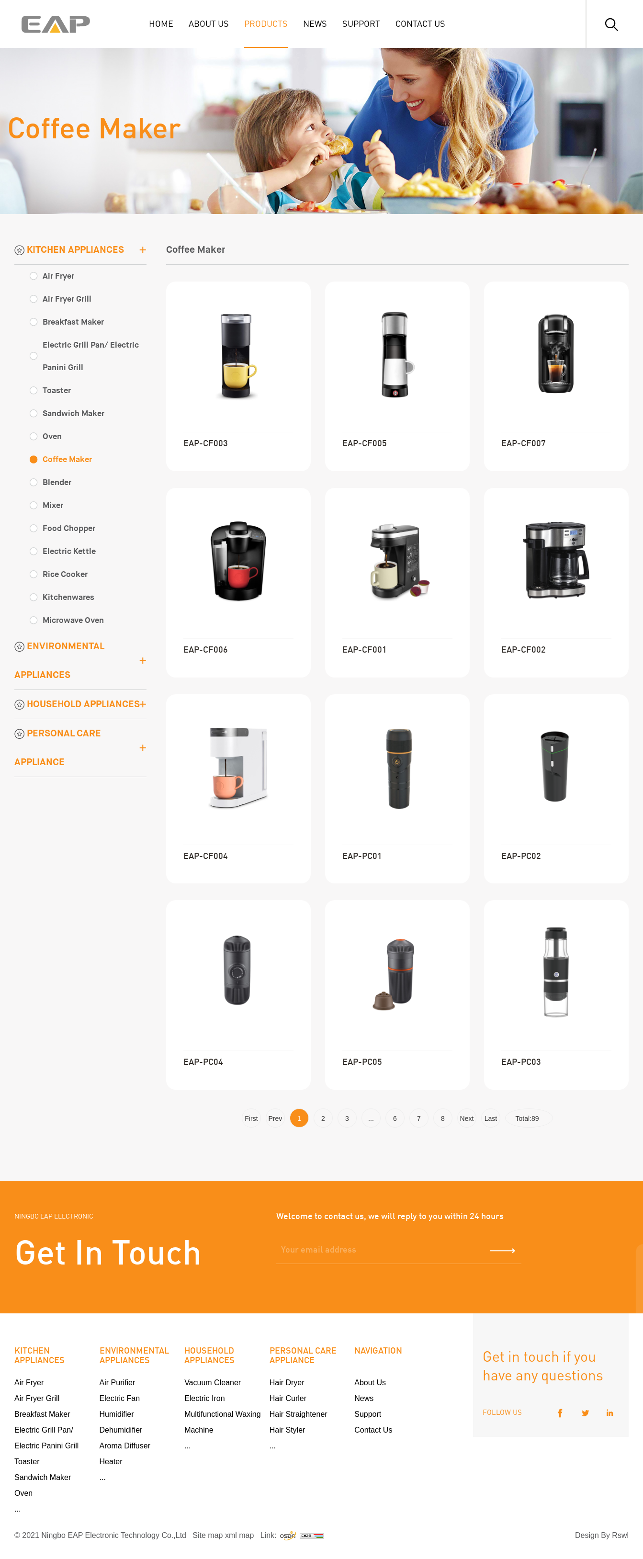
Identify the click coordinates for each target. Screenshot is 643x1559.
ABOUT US (209, 23)
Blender (57, 482)
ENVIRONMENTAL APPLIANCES (59, 660)
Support (367, 1414)
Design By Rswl (602, 1535)
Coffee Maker (67, 459)
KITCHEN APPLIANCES (69, 249)
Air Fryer (58, 276)
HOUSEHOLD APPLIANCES (77, 704)
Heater (111, 1461)
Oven (52, 436)
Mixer (53, 505)
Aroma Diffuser (125, 1446)
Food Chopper (69, 528)
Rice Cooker (65, 574)
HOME (161, 23)
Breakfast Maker (73, 322)
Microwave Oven (73, 620)
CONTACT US (420, 23)
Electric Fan (120, 1398)
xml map (239, 1535)
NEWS (315, 23)
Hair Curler (288, 1398)
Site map (207, 1535)
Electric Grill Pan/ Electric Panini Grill (91, 356)
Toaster (57, 390)
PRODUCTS (266, 23)
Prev (275, 1118)
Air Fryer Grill (67, 299)
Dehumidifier (121, 1430)
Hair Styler (287, 1430)
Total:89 (529, 1118)
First (251, 1118)
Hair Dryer (287, 1382)
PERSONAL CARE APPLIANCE (57, 748)
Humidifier (117, 1414)
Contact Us (373, 1430)
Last (491, 1118)
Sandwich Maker (73, 413)
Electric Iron (204, 1398)
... (371, 1118)
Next (467, 1118)
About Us (370, 1382)
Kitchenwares (68, 597)
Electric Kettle (69, 551)
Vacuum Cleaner (212, 1382)
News (363, 1398)
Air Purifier (117, 1382)
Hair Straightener (298, 1414)
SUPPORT (361, 23)
